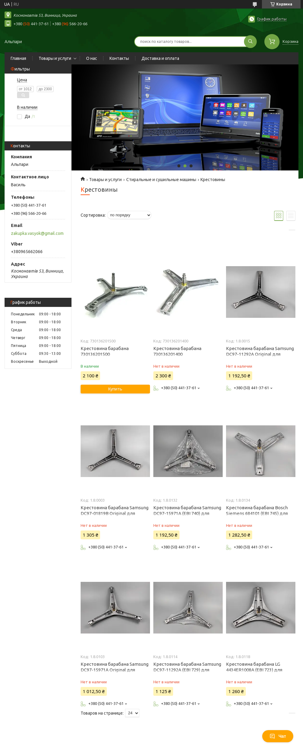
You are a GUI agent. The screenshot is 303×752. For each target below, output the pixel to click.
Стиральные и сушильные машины (161, 179)
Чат (278, 736)
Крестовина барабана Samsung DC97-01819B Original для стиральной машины (114, 513)
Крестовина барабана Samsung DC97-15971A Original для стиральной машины (114, 669)
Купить (115, 388)
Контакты (119, 58)
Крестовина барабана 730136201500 (105, 351)
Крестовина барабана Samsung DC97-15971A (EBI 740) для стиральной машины (187, 513)
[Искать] (250, 41)
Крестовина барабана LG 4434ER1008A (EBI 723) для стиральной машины (254, 669)
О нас (91, 58)
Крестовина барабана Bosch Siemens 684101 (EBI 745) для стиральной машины (257, 513)
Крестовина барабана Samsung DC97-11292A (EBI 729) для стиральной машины (187, 669)
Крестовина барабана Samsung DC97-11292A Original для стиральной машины (260, 354)
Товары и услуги (55, 58)
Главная (18, 58)
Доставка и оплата (160, 58)
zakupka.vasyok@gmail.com (37, 233)
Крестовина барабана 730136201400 (177, 351)
